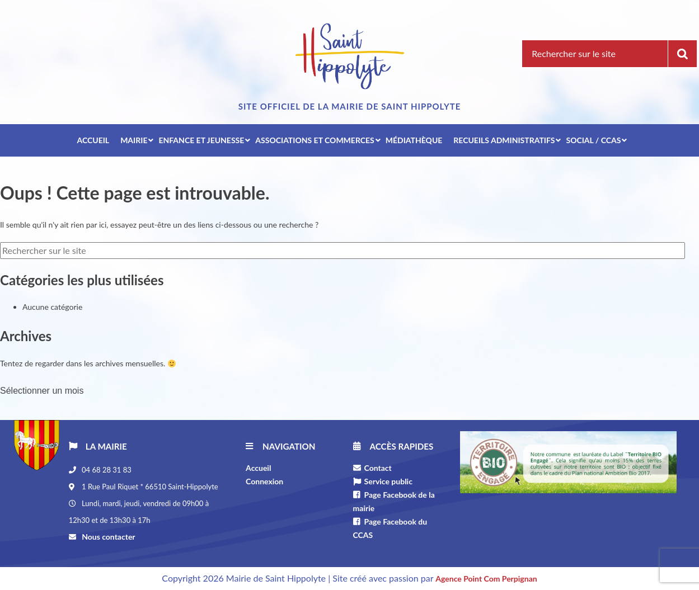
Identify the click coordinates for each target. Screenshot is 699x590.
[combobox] (105, 388)
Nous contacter (107, 536)
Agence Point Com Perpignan (486, 578)
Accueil (258, 468)
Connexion (264, 481)
